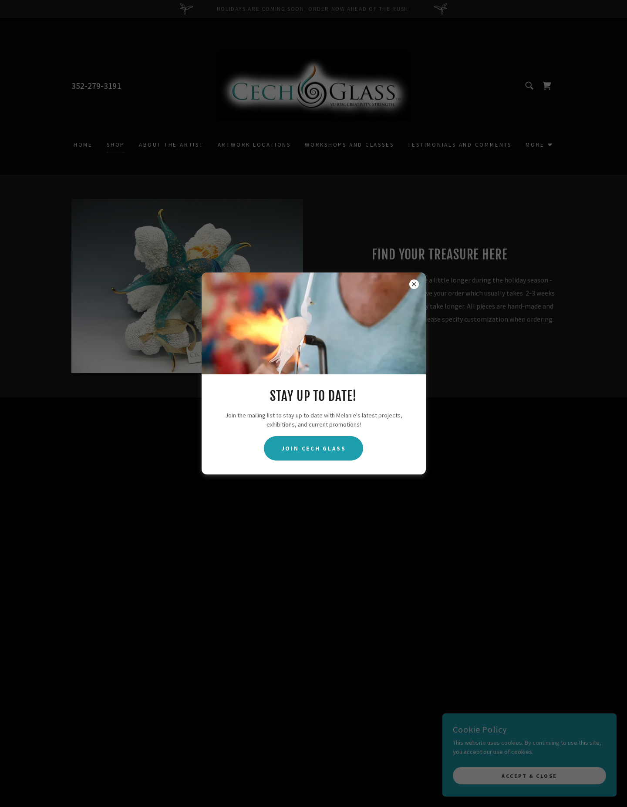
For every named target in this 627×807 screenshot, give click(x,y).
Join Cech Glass (313, 448)
